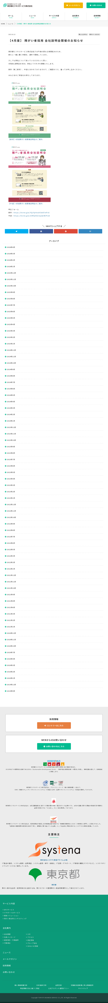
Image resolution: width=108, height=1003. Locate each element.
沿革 (29, 934)
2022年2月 (11, 562)
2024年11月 (11, 356)
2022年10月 (11, 517)
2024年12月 (11, 350)
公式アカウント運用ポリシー (58, 988)
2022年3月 (11, 556)
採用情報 (97, 16)
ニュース (32, 16)
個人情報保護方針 (21, 985)
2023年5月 (11, 472)
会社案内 (75, 16)
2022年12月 (11, 504)
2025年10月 (11, 286)
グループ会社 (32, 943)
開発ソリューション (11, 916)
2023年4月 (11, 479)
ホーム (11, 16)
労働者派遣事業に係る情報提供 (82, 985)
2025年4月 (11, 324)
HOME (3, 24)
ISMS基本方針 (41, 985)
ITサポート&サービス (12, 913)
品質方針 (58, 985)
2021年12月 (11, 575)
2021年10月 (11, 588)
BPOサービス (9, 910)
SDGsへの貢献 (32, 946)
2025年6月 (11, 311)
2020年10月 (11, 646)
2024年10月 (11, 363)
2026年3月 (11, 254)
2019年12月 (11, 684)
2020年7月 (11, 652)
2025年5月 (11, 318)
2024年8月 (11, 376)
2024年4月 (11, 401)
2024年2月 (11, 414)
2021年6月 (11, 607)
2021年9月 (11, 594)
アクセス (30, 937)
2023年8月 (11, 453)
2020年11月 (11, 639)
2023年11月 (11, 434)
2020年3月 (11, 665)
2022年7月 (11, 537)
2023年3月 (11, 485)
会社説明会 (83, 34)
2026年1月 (11, 266)
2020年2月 (11, 672)
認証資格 (30, 940)
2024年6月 (11, 389)
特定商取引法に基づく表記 (30, 988)
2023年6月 (11, 466)
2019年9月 (11, 691)
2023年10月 (11, 440)
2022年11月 (11, 511)
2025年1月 (11, 344)
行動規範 (7, 943)
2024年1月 (11, 421)
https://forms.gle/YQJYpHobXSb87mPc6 (31, 212)
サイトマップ (83, 988)
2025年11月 (11, 279)
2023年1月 (11, 498)
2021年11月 (11, 582)
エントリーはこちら (55, 725)
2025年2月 (11, 337)
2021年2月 (11, 620)
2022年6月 (11, 543)
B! (90, 231)
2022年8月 (11, 530)
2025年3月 (11, 331)
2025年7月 (11, 305)
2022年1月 (11, 569)
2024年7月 (11, 382)
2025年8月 (11, 299)
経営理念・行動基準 (11, 940)
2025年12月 (11, 273)
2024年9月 (11, 369)
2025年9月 (11, 292)
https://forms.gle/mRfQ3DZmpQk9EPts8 (32, 216)
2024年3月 (11, 408)
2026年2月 (11, 260)
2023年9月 (11, 447)
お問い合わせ (97, 5)
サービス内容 (54, 16)
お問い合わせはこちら (55, 746)
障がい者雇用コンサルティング (15, 918)
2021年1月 (11, 627)
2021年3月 (11, 614)
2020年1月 (11, 678)
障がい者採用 (95, 34)
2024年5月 (11, 395)
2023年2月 (11, 492)
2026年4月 (11, 247)
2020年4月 (11, 659)
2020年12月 (11, 633)
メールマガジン (74, 5)
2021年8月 (11, 601)
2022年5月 (11, 549)
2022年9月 (11, 524)
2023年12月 (11, 427)
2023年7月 (11, 459)
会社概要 (7, 934)
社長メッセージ (9, 937)
